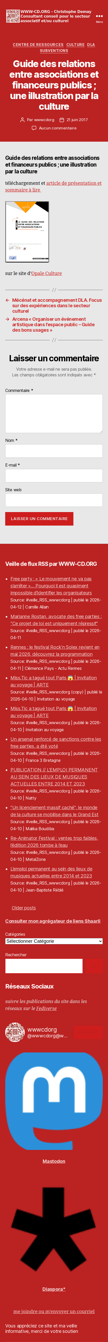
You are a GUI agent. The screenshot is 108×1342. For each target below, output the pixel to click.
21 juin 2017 (77, 119)
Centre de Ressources (38, 44)
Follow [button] (88, 1032)
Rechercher (15, 954)
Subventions (54, 50)
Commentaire (19, 390)
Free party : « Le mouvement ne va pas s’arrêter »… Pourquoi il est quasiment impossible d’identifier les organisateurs (51, 585)
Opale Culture (46, 274)
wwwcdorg (44, 119)
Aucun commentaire (58, 128)
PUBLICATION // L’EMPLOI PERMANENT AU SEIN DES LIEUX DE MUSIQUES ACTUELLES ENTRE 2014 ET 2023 (54, 777)
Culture (75, 44)
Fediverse (46, 1009)
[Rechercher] (94, 966)
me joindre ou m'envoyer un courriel (53, 1312)
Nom (11, 440)
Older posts (24, 908)
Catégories (15, 934)
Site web (13, 490)
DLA (91, 44)
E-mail (12, 465)
